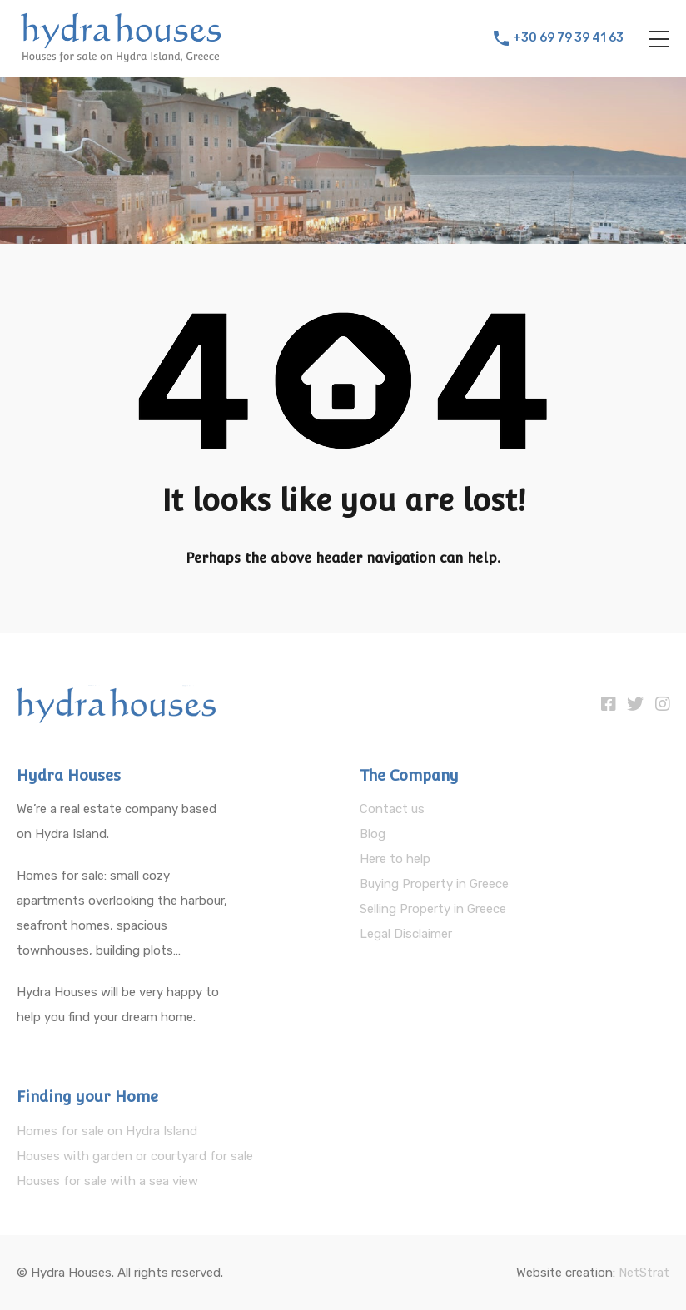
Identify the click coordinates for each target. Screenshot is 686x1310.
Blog (372, 833)
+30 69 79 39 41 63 (568, 38)
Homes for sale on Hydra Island (107, 1131)
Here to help (395, 858)
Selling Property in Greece (433, 908)
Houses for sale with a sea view (107, 1181)
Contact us (392, 808)
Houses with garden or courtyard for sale (135, 1156)
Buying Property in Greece (434, 883)
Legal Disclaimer (406, 933)
